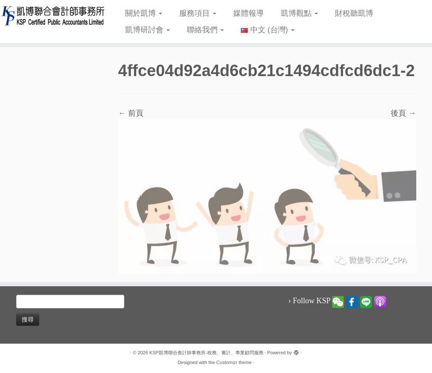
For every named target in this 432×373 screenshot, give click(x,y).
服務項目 (197, 13)
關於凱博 (143, 13)
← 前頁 (130, 113)
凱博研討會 (147, 30)
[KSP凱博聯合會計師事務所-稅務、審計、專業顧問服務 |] (50, 15)
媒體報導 (248, 13)
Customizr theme (234, 362)
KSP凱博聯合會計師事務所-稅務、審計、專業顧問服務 (206, 352)
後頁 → (403, 113)
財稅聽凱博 (354, 13)
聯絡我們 (205, 30)
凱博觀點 (299, 13)
